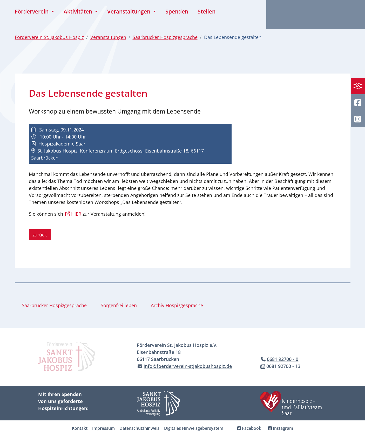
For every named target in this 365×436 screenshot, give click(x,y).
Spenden (176, 11)
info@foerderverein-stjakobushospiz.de (188, 366)
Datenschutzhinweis (139, 428)
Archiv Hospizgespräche (177, 305)
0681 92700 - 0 (282, 359)
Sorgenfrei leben (119, 305)
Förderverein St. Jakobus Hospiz (49, 37)
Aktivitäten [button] (78, 11)
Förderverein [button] (32, 11)
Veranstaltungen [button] (129, 11)
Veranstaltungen (108, 37)
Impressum (103, 428)
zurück (39, 235)
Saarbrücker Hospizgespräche (165, 37)
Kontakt (79, 428)
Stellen (206, 11)
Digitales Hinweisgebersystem (193, 428)
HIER (76, 214)
